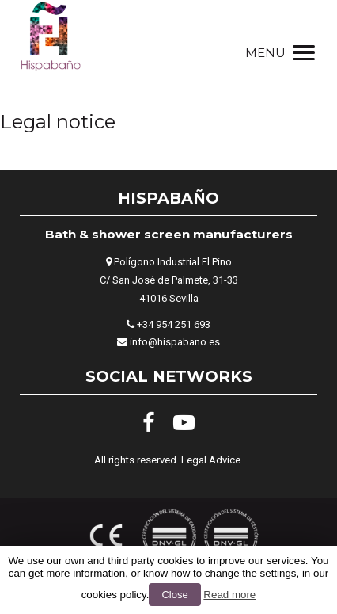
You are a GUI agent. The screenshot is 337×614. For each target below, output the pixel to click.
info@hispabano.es (175, 342)
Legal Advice (210, 460)
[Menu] (278, 52)
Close (174, 595)
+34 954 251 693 (173, 324)
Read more (229, 595)
